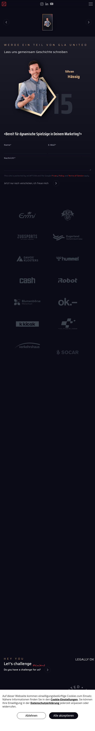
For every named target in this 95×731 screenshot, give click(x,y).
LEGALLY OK (84, 659)
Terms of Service (76, 175)
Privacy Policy (57, 175)
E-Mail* (52, 144)
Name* (7, 144)
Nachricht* (9, 158)
